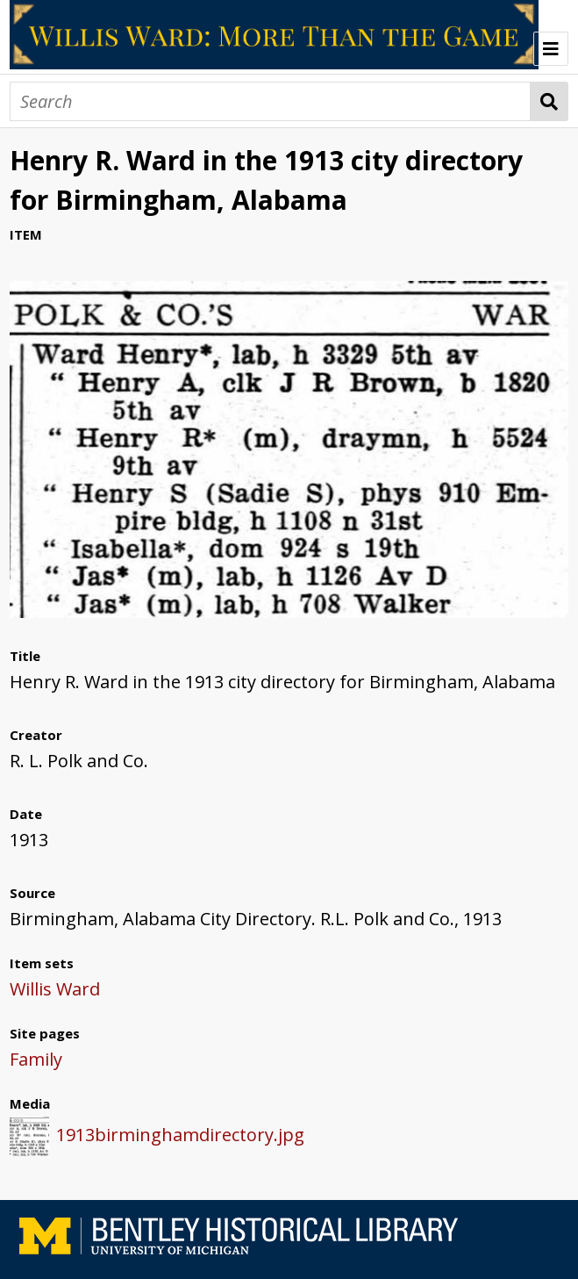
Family (36, 1059)
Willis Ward (55, 989)
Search (549, 101)
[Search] (270, 101)
